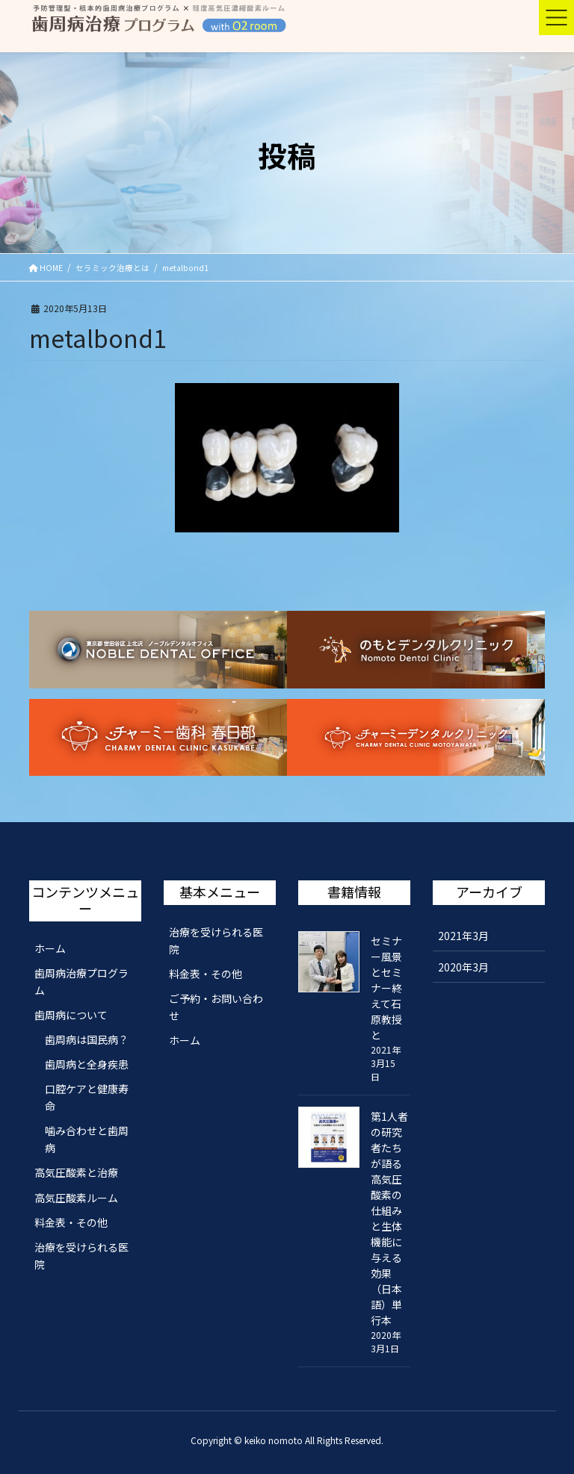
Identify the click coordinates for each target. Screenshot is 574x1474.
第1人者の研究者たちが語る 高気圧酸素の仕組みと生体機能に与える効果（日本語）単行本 (389, 1218)
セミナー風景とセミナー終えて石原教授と (386, 987)
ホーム (50, 948)
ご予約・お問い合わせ (216, 1007)
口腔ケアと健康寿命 (87, 1097)
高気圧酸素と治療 (76, 1172)
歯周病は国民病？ (87, 1039)
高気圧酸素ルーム (76, 1197)
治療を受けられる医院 (81, 1256)
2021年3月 (463, 935)
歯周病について (71, 1014)
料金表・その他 (71, 1222)
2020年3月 (463, 967)
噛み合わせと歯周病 (87, 1139)
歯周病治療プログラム (81, 981)
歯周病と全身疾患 (87, 1064)
